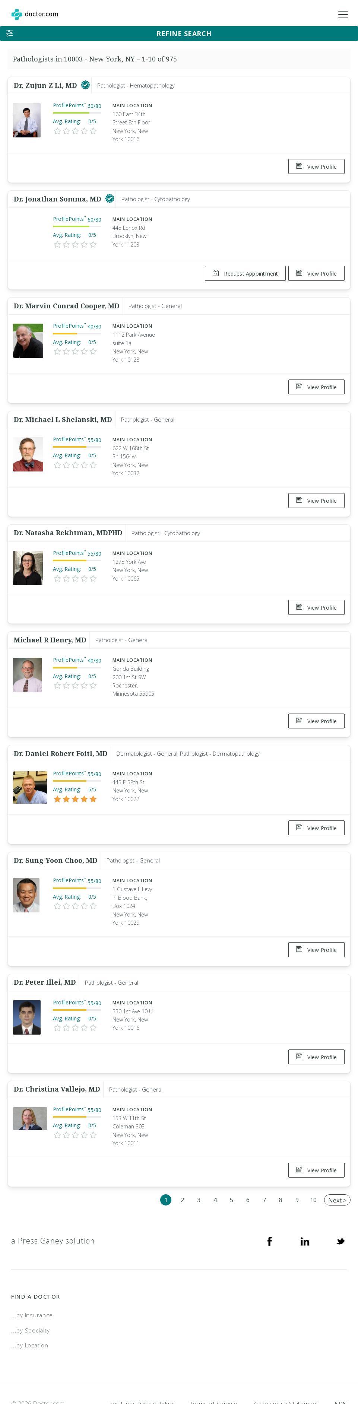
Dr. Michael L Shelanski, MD (63, 410)
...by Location (29, 1314)
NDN (341, 1372)
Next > (337, 1169)
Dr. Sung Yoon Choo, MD (56, 838)
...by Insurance (32, 1284)
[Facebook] (269, 1210)
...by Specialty (30, 1299)
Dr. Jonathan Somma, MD (58, 195)
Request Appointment (242, 270)
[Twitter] (340, 1210)
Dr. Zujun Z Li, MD (46, 85)
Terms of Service (213, 1372)
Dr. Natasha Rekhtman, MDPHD (68, 520)
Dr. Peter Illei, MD (45, 957)
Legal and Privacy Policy (141, 1372)
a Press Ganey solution (53, 1210)
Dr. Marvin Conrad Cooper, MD (67, 299)
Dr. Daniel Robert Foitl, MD (61, 734)
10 (313, 1169)
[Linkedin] (305, 1210)
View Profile (316, 166)
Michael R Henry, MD (50, 624)
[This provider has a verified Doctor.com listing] (85, 85)
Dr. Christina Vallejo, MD (57, 1061)
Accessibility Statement (286, 1372)
